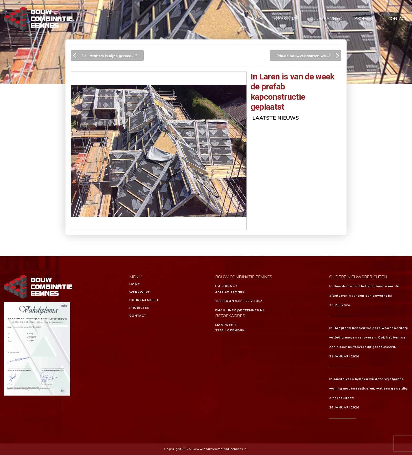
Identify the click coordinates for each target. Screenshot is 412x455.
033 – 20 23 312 (248, 301)
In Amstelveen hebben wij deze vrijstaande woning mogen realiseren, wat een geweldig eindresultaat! (368, 388)
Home (256, 19)
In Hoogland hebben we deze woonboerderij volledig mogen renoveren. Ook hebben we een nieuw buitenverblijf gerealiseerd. (368, 337)
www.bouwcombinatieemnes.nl (221, 449)
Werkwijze (285, 19)
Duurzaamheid (326, 19)
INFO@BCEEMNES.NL (246, 310)
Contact (397, 19)
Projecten (365, 19)
